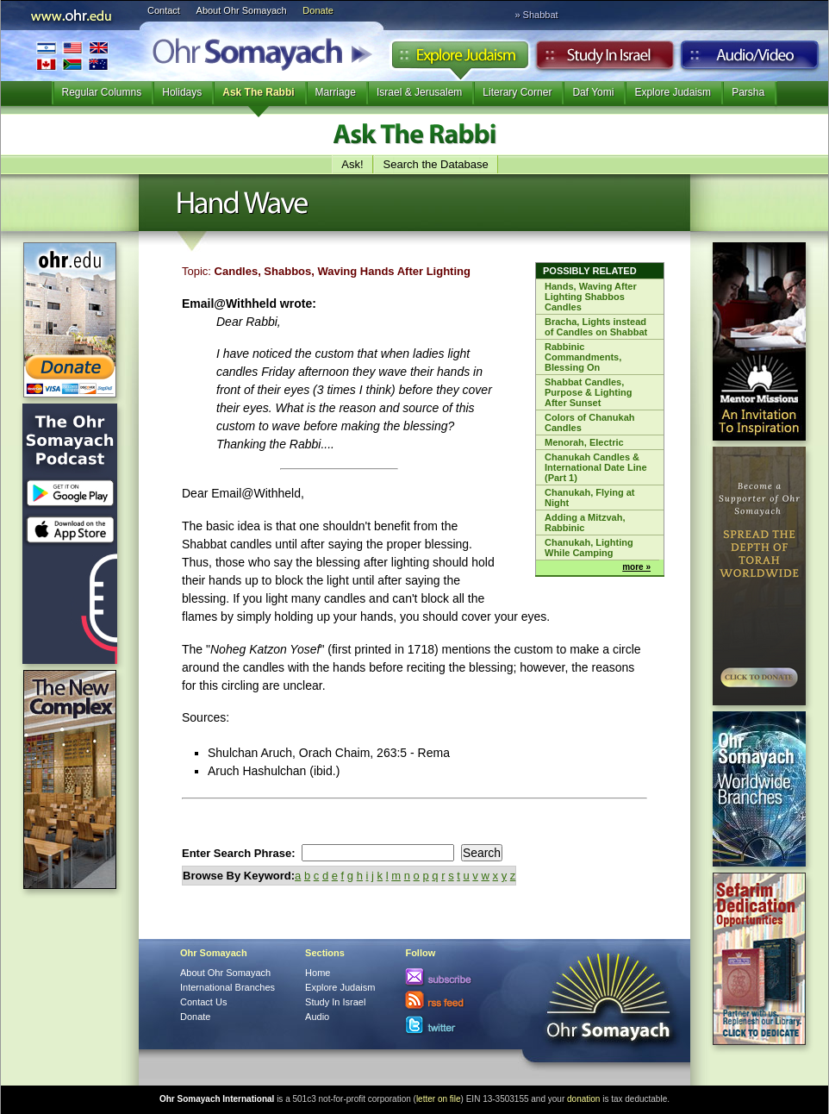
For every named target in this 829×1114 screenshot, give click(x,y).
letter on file (438, 1099)
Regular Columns (102, 92)
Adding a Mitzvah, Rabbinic (585, 522)
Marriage (335, 92)
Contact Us (203, 1002)
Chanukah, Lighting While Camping (589, 547)
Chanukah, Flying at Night (590, 497)
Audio (750, 59)
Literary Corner (517, 92)
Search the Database (436, 164)
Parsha (748, 92)
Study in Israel (605, 59)
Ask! (352, 164)
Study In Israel (335, 1002)
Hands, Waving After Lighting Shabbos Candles (591, 296)
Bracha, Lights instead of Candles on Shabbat (596, 326)
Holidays (182, 92)
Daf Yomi (593, 92)
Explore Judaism (460, 59)
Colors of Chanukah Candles (590, 422)
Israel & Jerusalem (419, 92)
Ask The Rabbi (258, 92)
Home (317, 972)
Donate (317, 10)
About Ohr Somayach (241, 10)
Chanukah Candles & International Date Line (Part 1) (596, 467)
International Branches (72, 56)
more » (636, 567)
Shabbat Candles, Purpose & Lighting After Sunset (588, 392)
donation (583, 1099)
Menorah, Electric (584, 442)
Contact (163, 10)
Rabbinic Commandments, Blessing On (583, 356)
